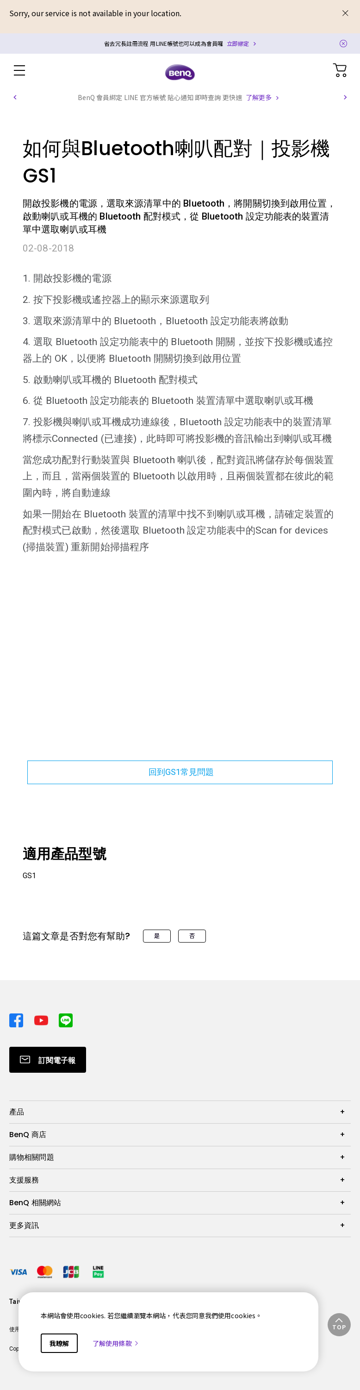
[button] (14, 97)
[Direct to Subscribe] (47, 1060)
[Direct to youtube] (43, 1017)
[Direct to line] (66, 1017)
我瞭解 (59, 1343)
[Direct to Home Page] (180, 71)
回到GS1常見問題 (180, 772)
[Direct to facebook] (18, 1017)
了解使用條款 (116, 1343)
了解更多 (259, 97)
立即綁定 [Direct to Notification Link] (238, 43)
